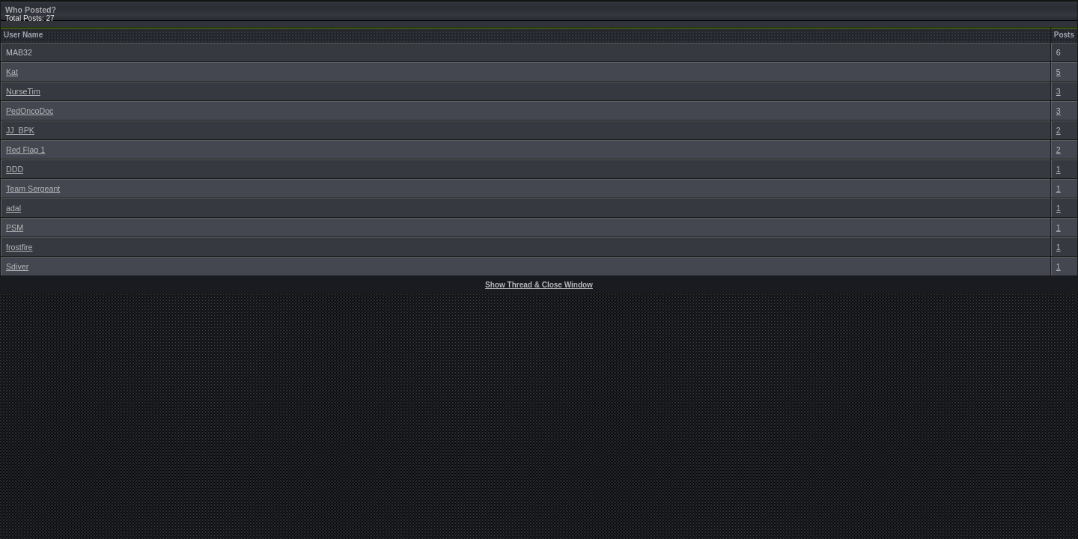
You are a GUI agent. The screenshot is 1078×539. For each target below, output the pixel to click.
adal (13, 208)
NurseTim (23, 91)
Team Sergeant (33, 188)
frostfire (19, 247)
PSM (14, 227)
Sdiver (17, 266)
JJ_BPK (20, 130)
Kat (12, 71)
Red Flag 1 (25, 149)
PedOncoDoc (29, 110)
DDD (14, 169)
